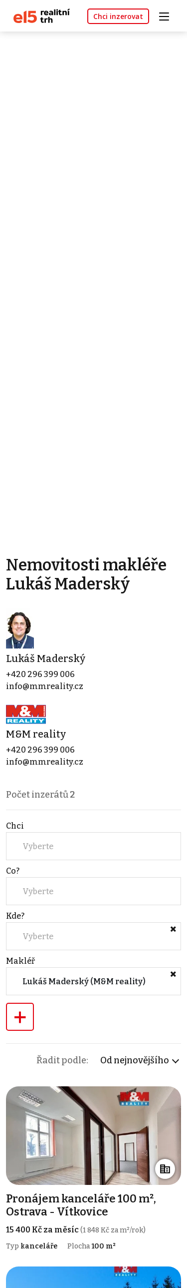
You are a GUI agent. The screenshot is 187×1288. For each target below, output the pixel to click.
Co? (12, 871)
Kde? (15, 916)
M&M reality (36, 734)
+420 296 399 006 (40, 674)
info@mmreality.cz (44, 686)
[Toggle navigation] (167, 15)
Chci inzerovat (118, 16)
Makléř (20, 961)
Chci (15, 826)
